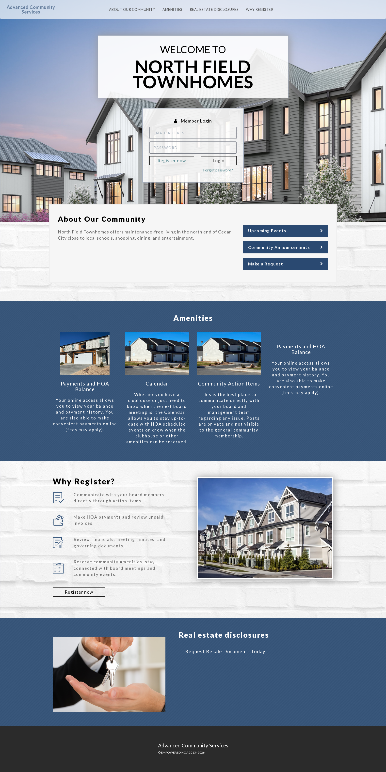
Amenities (172, 9)
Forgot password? (218, 170)
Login (219, 160)
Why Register (259, 9)
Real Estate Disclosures (214, 9)
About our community (132, 9)
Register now (172, 160)
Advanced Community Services (31, 9)
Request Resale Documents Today (225, 651)
